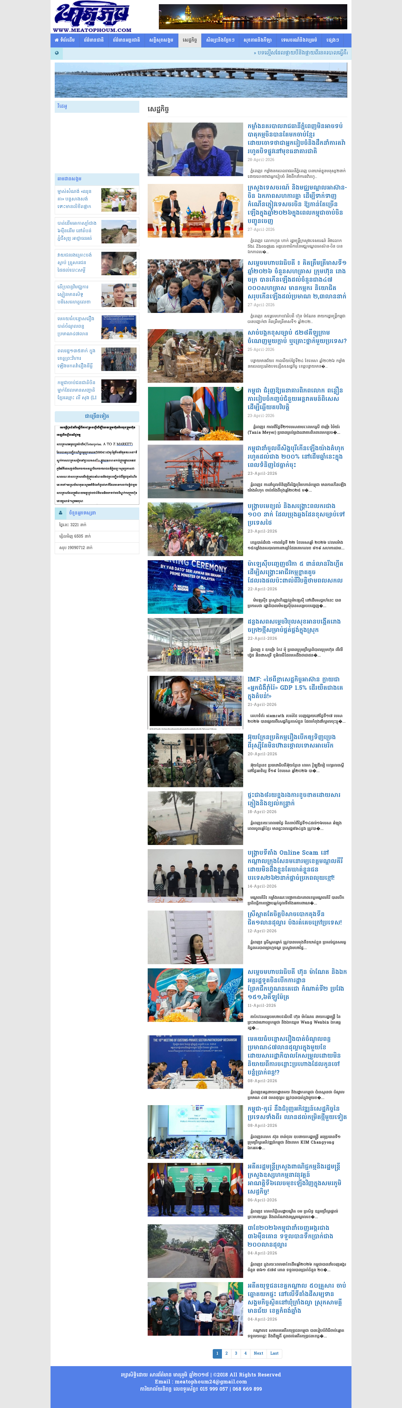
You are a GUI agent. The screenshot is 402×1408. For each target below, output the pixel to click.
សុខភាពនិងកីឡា (258, 40)
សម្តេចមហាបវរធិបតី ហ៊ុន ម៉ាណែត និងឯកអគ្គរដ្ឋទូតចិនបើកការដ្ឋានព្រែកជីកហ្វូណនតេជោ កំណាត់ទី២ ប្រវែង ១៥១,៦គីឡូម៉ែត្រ (297, 985)
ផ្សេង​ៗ (332, 40)
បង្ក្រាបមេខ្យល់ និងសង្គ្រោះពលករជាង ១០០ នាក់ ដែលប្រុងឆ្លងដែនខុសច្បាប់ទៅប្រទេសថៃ (296, 515)
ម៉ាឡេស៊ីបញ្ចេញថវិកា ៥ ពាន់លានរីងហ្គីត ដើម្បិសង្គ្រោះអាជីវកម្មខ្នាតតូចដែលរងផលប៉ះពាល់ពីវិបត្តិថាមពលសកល (295, 573)
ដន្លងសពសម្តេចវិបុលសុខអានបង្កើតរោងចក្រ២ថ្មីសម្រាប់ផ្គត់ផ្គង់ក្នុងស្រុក (294, 626)
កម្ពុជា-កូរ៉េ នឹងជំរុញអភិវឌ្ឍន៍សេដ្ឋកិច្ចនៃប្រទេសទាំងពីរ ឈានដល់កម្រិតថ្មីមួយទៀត (297, 1113)
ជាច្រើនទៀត (97, 416)
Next (258, 1354)
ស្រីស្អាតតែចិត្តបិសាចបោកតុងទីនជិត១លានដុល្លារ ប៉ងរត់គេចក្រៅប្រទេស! (295, 919)
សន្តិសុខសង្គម (161, 40)
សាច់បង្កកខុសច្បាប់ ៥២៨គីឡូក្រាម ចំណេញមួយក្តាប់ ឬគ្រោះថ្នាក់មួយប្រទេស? (297, 337)
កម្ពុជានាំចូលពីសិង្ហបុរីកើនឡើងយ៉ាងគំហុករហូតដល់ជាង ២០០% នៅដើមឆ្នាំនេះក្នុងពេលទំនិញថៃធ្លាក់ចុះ (296, 457)
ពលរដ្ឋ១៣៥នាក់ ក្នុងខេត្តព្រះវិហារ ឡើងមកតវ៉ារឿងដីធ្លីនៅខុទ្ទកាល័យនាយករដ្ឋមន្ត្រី (76, 366)
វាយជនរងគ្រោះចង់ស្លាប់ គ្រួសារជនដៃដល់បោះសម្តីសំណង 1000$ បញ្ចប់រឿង (77, 270)
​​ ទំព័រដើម (65, 40)
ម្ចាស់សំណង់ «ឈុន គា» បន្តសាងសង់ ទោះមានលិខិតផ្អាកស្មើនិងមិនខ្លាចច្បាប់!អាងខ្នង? (76, 206)
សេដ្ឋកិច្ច (190, 40)
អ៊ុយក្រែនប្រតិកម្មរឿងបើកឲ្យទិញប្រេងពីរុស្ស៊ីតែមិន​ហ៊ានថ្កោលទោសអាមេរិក (292, 742)
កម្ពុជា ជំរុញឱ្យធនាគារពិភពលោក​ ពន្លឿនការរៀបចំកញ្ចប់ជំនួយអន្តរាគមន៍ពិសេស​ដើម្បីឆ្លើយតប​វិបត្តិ (295, 399)
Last (274, 1354)
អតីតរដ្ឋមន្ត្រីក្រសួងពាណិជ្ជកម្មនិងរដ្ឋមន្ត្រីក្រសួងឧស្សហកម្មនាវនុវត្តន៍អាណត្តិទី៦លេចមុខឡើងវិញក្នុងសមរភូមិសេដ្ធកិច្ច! (294, 1180)
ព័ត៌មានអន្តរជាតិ (126, 40)
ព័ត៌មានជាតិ (94, 40)
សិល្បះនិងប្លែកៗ (220, 40)
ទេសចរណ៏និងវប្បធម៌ (299, 40)
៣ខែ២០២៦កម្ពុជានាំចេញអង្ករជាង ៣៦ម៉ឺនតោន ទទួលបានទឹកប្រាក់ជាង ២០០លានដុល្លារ (290, 1237)
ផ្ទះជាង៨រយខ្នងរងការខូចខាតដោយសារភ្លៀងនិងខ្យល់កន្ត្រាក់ (294, 799)
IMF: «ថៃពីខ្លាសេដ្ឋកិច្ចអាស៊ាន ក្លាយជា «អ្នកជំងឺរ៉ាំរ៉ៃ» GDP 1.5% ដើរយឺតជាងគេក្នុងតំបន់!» (295, 688)
